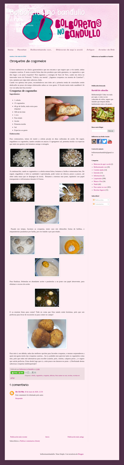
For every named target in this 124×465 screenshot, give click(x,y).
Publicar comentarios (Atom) (30, 441)
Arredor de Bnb (106, 49)
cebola (33, 375)
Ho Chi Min (19, 392)
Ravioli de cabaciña (100, 90)
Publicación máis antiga (76, 437)
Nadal (96, 184)
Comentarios (98, 204)
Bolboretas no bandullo (47, 12)
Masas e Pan (98, 181)
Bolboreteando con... (41, 49)
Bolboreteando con (100, 167)
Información (98, 176)
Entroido (97, 173)
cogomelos (39, 375)
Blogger (80, 454)
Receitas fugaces (99, 190)
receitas (70, 375)
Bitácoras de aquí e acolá (69, 49)
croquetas (46, 375)
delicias (52, 375)
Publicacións (98, 200)
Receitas (21, 49)
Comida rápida (99, 170)
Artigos (90, 49)
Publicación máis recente (18, 437)
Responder (19, 398)
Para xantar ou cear (61, 375)
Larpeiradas (98, 178)
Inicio (10, 49)
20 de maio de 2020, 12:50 (34, 392)
